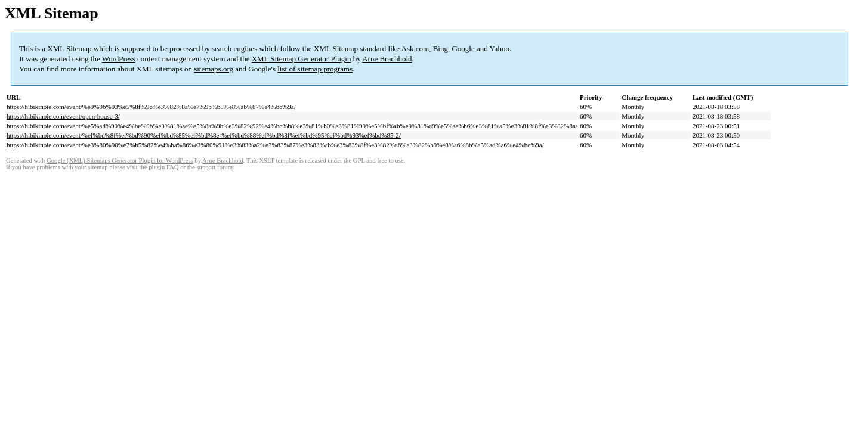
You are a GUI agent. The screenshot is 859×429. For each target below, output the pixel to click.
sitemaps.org (213, 68)
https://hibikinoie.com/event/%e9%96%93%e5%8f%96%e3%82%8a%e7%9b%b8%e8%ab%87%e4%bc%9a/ (151, 106)
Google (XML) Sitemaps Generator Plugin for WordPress (120, 160)
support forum (214, 167)
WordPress (118, 58)
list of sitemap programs (315, 68)
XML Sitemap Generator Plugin (301, 58)
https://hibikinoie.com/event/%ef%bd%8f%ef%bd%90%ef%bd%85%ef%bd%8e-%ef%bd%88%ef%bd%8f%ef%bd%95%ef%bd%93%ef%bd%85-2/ (204, 135)
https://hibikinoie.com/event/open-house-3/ (63, 116)
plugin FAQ (163, 167)
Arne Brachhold (387, 58)
